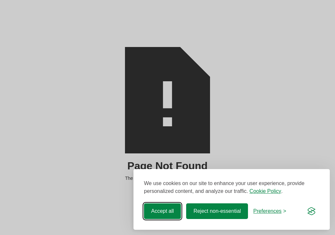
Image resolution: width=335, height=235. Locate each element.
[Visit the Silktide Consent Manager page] (311, 211)
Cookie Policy (265, 191)
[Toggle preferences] (269, 211)
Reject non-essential (217, 211)
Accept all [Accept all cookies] (162, 211)
